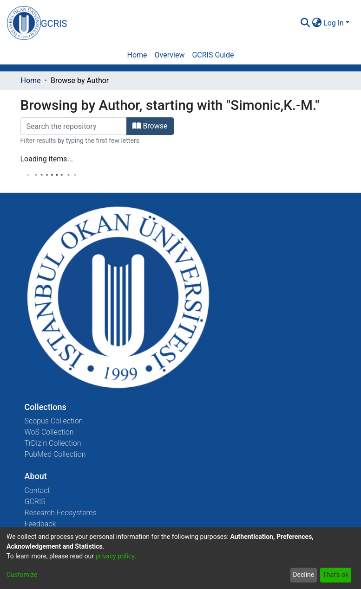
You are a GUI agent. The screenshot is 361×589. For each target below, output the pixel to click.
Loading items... (46, 158)
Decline (303, 574)
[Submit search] (305, 23)
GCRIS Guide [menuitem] (213, 55)
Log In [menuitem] (333, 23)
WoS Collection (49, 432)
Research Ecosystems (61, 512)
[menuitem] (316, 23)
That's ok (335, 574)
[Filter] (73, 126)
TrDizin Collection (53, 443)
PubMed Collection (55, 454)
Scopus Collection (54, 420)
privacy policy (114, 556)
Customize (22, 574)
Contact (37, 490)
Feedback (40, 523)
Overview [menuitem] (170, 55)
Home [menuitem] (137, 55)
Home (31, 80)
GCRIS (35, 501)
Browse (149, 126)
